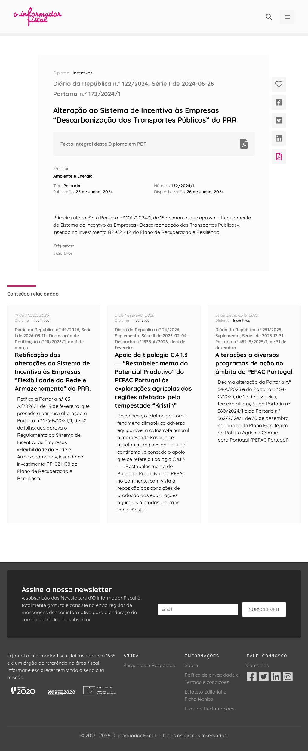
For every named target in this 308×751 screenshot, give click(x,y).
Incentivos (82, 73)
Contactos (257, 665)
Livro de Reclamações (209, 709)
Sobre (191, 665)
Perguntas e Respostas (149, 665)
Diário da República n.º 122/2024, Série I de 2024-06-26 (133, 83)
